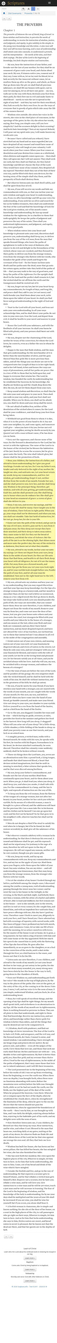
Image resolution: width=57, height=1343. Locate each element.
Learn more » (30, 1258)
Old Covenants (14, 13)
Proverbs (28, 13)
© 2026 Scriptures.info (20, 1287)
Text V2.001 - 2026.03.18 (38, 1287)
